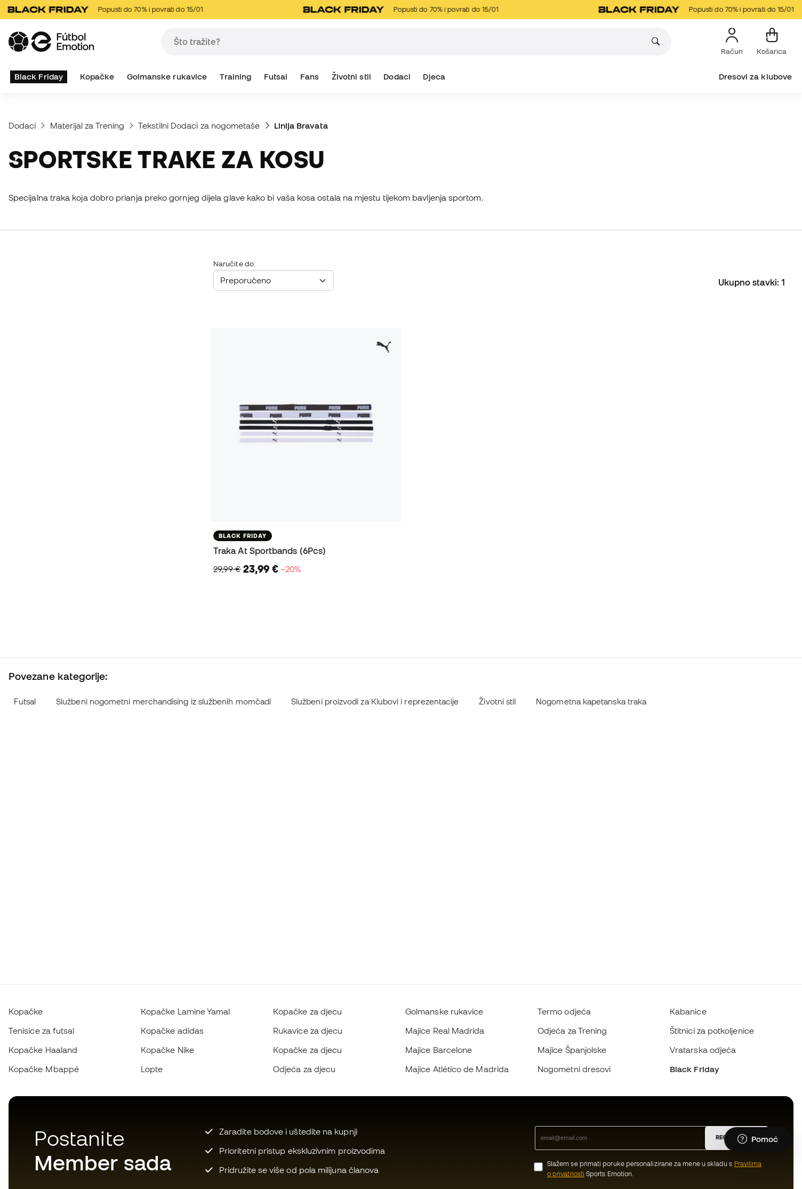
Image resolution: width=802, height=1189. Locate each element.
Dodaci (396, 76)
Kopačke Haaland (43, 1050)
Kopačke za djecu (307, 1011)
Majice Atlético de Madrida (457, 1069)
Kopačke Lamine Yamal (185, 1011)
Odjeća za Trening (572, 1030)
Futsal (275, 76)
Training (236, 76)
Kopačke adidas (172, 1030)
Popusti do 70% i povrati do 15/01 (109, 9)
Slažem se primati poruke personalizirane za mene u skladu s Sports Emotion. (654, 1168)
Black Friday (38, 76)
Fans (309, 76)
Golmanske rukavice (167, 76)
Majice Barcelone (438, 1050)
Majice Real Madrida (444, 1030)
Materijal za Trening (87, 125)
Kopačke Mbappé (44, 1069)
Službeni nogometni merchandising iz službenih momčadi (163, 701)
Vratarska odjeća (703, 1050)
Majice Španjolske (572, 1050)
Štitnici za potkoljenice (712, 1030)
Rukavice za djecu (307, 1030)
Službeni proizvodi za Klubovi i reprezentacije (375, 701)
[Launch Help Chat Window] (757, 1139)
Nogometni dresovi (574, 1069)
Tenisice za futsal (41, 1030)
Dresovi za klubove (755, 76)
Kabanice (688, 1011)
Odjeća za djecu (304, 1069)
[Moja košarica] (771, 42)
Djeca (434, 76)
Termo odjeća (564, 1011)
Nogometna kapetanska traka (591, 701)
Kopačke (97, 76)
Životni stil (351, 76)
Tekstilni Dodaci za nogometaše (199, 125)
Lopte (152, 1069)
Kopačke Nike (167, 1050)
